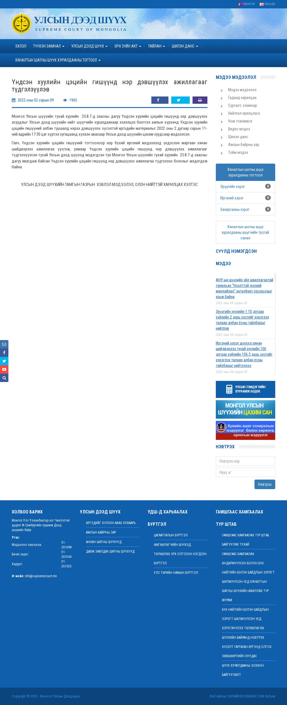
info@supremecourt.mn (41, 576)
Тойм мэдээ (238, 152)
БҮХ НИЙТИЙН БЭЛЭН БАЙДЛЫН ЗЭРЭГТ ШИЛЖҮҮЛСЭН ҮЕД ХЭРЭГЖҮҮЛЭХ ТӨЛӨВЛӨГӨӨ (245, 619)
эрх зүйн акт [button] (127, 46)
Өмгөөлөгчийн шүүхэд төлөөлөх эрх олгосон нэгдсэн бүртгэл (180, 554)
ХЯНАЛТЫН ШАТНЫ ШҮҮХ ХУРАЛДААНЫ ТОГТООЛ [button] (58, 60)
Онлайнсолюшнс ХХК (246, 696)
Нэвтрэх (265, 484)
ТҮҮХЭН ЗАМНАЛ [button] (48, 46)
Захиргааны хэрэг (234, 209)
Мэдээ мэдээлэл (242, 90)
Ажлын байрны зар (243, 144)
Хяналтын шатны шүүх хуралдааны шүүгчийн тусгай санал (245, 232)
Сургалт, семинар (242, 105)
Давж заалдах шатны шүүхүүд (110, 551)
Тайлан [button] (156, 46)
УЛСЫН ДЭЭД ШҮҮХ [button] (89, 46)
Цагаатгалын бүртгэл (171, 535)
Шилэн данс (238, 137)
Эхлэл (20, 46)
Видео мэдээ (239, 129)
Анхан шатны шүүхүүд (104, 542)
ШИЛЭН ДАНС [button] (185, 46)
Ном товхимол (240, 121)
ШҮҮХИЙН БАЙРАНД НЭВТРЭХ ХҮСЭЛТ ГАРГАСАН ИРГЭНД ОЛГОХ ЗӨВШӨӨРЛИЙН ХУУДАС (247, 647)
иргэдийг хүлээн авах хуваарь (111, 523)
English (267, 4)
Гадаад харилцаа (242, 97)
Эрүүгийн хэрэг (232, 186)
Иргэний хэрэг (232, 198)
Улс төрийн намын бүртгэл (176, 573)
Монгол (247, 4)
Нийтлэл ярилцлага (244, 113)
